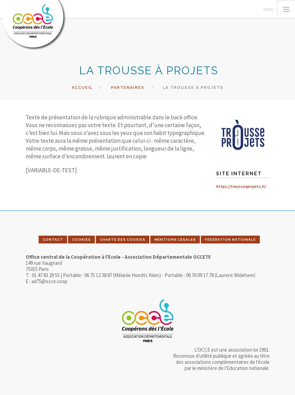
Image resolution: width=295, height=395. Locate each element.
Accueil (82, 87)
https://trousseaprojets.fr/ (241, 186)
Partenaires (128, 87)
